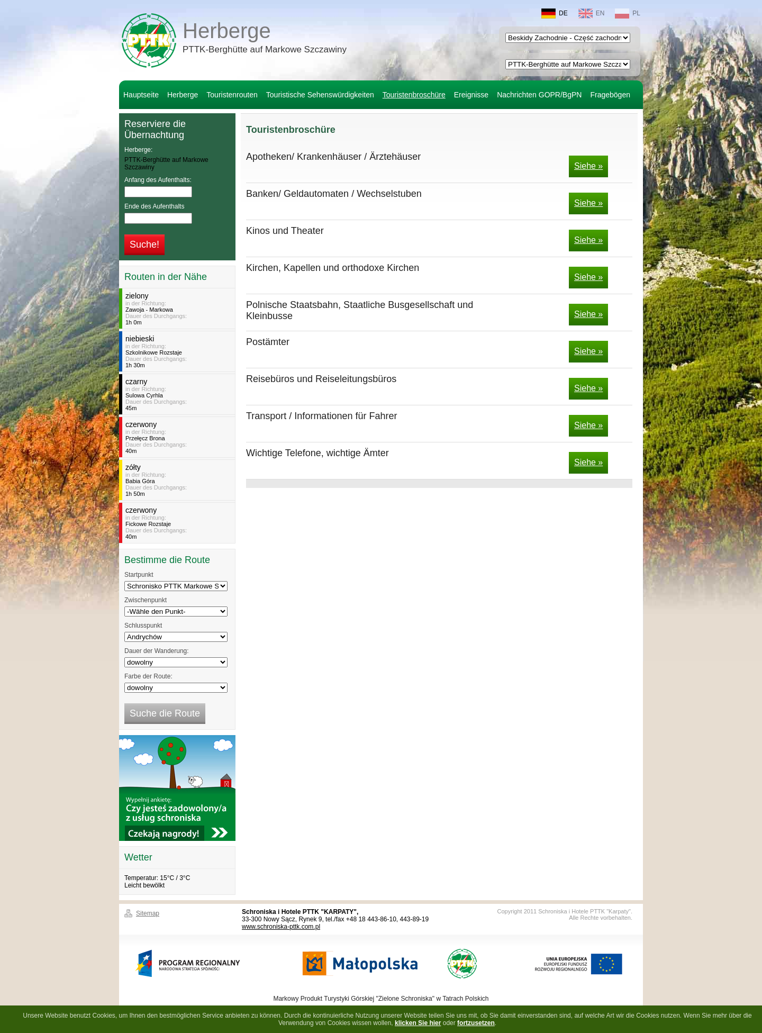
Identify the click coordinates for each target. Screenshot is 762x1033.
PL (627, 13)
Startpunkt (138, 574)
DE (554, 13)
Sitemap (147, 913)
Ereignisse (471, 94)
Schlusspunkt (143, 625)
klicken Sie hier (418, 1023)
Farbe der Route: (148, 676)
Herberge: (138, 149)
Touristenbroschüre (414, 94)
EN (591, 13)
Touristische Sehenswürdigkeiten (320, 94)
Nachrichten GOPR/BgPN (539, 94)
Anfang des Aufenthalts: (158, 180)
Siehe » (588, 165)
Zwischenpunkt (145, 600)
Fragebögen (610, 94)
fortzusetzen (476, 1023)
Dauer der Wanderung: (156, 651)
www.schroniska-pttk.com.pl (281, 926)
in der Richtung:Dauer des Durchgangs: (178, 308)
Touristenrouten (232, 94)
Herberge (265, 39)
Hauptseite (141, 94)
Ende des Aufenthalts (154, 206)
